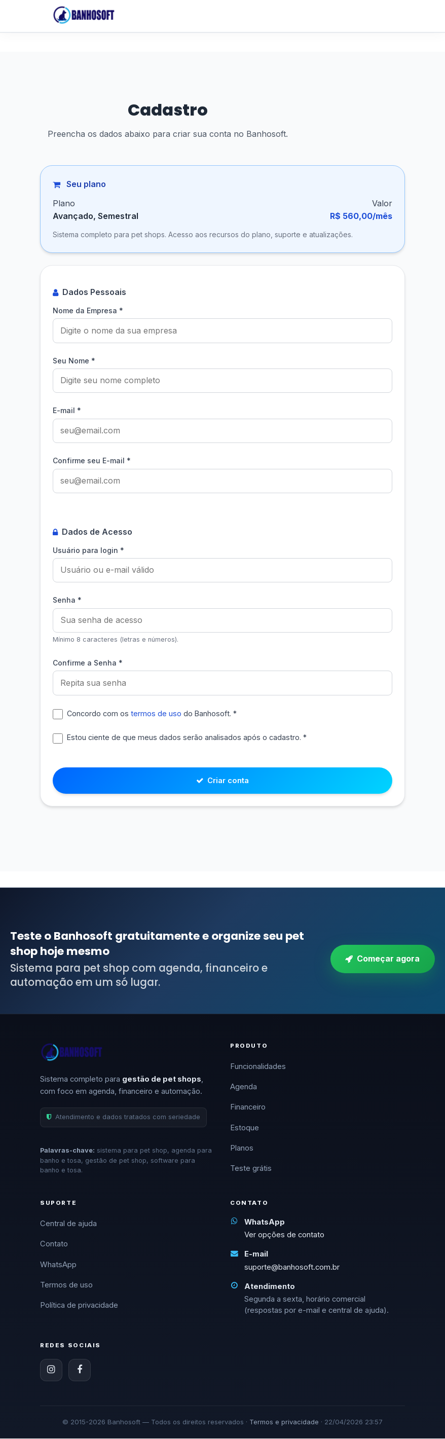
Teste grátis (251, 1168)
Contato (54, 1244)
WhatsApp (58, 1265)
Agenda (243, 1087)
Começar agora (382, 959)
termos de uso (156, 710)
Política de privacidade (79, 1305)
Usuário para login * (88, 548)
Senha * (67, 598)
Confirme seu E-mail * (92, 459)
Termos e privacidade (284, 1422)
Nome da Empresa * (88, 310)
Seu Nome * (74, 360)
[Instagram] (51, 1370)
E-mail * (67, 409)
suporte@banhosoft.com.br (292, 1267)
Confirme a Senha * (88, 660)
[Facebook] (79, 1370)
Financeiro (248, 1107)
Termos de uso (66, 1285)
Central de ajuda (68, 1224)
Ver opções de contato (284, 1235)
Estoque (244, 1127)
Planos (241, 1148)
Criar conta (222, 779)
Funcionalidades (258, 1066)
